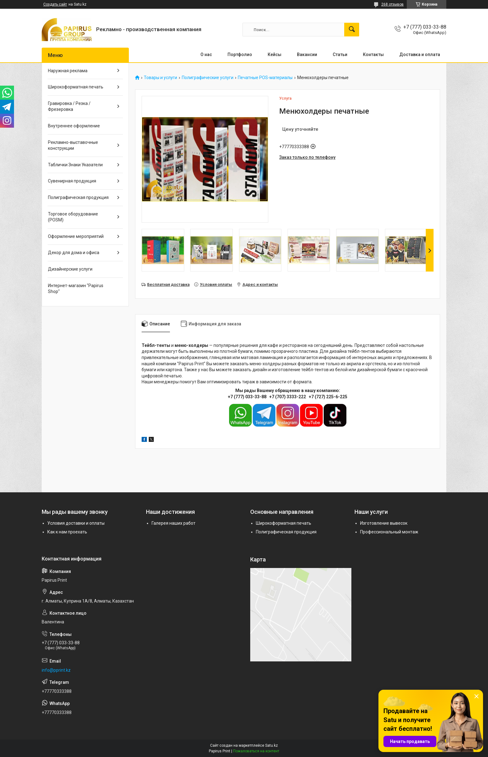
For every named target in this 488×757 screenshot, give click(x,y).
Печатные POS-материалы (265, 77)
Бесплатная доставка (168, 284)
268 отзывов (392, 4)
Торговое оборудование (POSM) (73, 217)
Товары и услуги (160, 77)
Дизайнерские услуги (70, 269)
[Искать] (351, 29)
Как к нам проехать (67, 531)
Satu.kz (271, 745)
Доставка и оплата (419, 54)
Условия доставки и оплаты (76, 523)
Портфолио (240, 54)
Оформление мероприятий (76, 236)
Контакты (373, 54)
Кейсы (274, 54)
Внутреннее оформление (74, 125)
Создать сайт (55, 4)
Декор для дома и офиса (73, 252)
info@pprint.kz (56, 670)
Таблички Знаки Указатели (75, 164)
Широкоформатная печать (75, 86)
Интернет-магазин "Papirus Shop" (75, 288)
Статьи (340, 54)
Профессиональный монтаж (389, 531)
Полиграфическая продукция (78, 197)
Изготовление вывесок (383, 523)
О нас (206, 54)
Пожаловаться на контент (256, 751)
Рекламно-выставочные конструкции (73, 145)
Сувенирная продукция (72, 180)
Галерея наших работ (173, 523)
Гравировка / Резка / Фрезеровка (69, 106)
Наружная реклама (67, 70)
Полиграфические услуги (207, 77)
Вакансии (307, 54)
